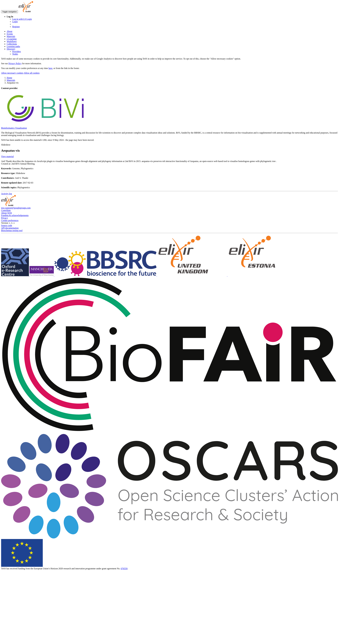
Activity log (6, 193)
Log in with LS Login (22, 19)
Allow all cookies (32, 73)
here (50, 68)
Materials (11, 36)
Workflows (12, 41)
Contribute (6, 210)
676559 (124, 568)
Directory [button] (11, 49)
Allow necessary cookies (12, 73)
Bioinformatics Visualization (14, 128)
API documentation (10, 228)
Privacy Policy (15, 63)
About (9, 31)
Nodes (15, 54)
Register (16, 26)
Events (10, 34)
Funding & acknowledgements (15, 215)
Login (15, 21)
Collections (12, 44)
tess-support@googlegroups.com (16, 208)
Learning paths (13, 46)
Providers (16, 51)
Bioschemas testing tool (11, 230)
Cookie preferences (9, 220)
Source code (6, 225)
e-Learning (11, 39)
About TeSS (6, 213)
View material (7, 156)
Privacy (4, 218)
